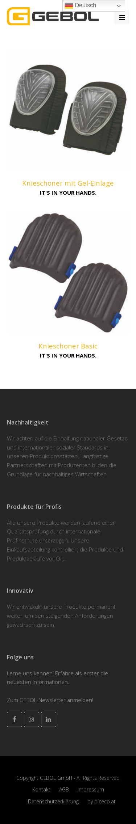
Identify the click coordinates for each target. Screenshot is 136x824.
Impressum (91, 789)
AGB (64, 789)
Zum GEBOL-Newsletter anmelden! (50, 699)
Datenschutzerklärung (53, 801)
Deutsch (80, 5)
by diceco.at (101, 801)
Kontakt (41, 789)
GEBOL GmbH (57, 777)
